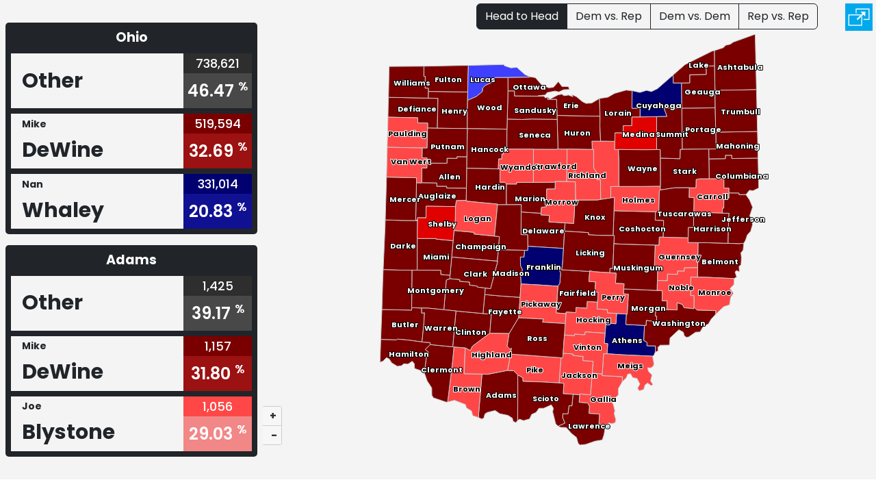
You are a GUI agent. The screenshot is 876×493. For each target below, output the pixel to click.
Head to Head (521, 16)
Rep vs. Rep (778, 16)
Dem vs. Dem (694, 16)
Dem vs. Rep (609, 16)
